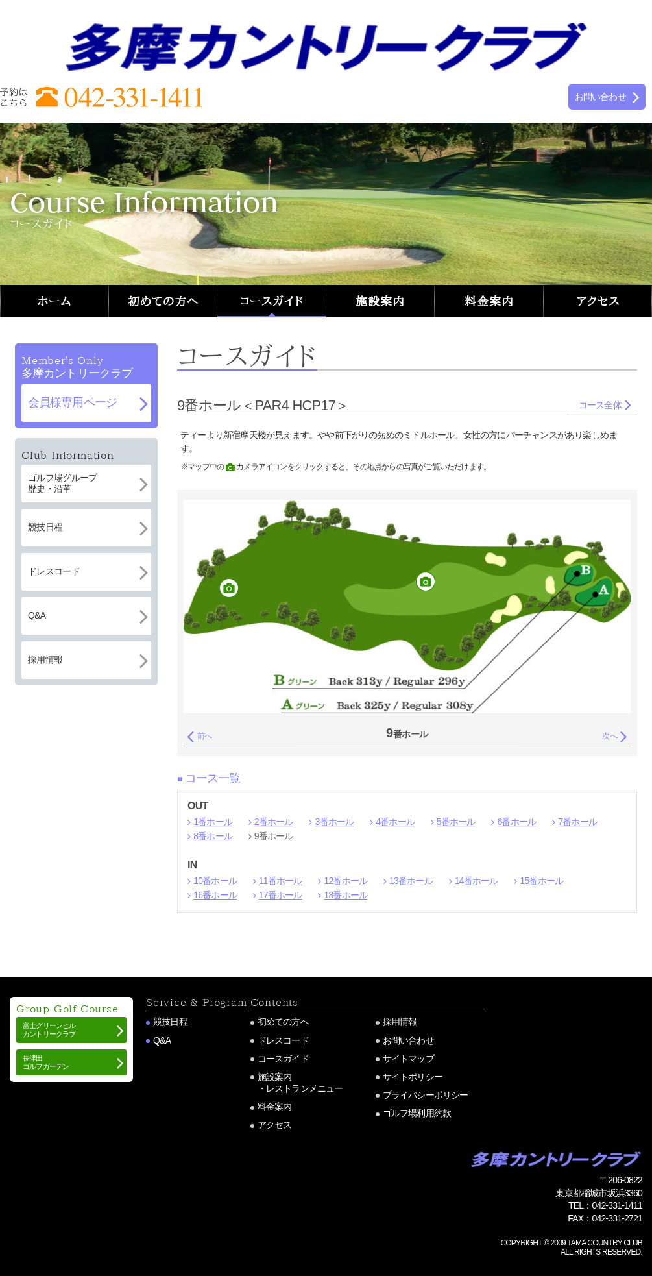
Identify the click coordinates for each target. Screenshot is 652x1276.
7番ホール (577, 821)
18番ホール (345, 895)
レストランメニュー (304, 1088)
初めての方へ (163, 301)
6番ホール (516, 821)
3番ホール (334, 821)
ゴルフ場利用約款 (417, 1113)
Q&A (162, 1040)
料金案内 (489, 301)
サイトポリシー (412, 1077)
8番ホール (212, 836)
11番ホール (280, 881)
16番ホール (215, 895)
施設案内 (380, 301)
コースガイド (271, 301)
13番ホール (411, 881)
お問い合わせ (408, 1040)
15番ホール (541, 881)
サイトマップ (408, 1058)
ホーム (54, 301)
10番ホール (215, 881)
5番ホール (456, 821)
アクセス (598, 301)
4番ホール (395, 821)
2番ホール (273, 821)
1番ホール (212, 821)
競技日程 (170, 1021)
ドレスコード (283, 1040)
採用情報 (400, 1021)
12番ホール (345, 881)
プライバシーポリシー (425, 1095)
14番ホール (476, 881)
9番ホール (273, 836)
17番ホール (280, 895)
